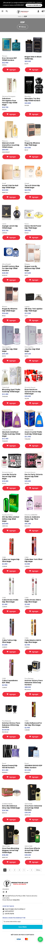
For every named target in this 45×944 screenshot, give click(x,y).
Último (38, 870)
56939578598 (8, 913)
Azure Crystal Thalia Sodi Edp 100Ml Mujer (33, 433)
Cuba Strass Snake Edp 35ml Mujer (10, 601)
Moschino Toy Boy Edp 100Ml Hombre (32, 100)
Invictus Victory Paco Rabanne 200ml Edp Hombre (11, 725)
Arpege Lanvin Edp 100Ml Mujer (10, 227)
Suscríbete (22, 927)
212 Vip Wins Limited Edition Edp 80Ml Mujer (10, 519)
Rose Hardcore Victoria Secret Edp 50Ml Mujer (33, 392)
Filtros (22, 27)
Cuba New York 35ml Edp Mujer (33, 560)
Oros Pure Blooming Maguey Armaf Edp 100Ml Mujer (10, 850)
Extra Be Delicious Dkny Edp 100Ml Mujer (11, 807)
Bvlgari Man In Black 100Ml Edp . (33, 58)
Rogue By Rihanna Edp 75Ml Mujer (32, 144)
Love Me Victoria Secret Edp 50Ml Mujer (9, 476)
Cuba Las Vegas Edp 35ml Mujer (10, 560)
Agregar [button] (11, 70)
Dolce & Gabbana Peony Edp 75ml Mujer (32, 519)
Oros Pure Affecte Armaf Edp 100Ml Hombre (32, 850)
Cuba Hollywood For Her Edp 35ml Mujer (33, 724)
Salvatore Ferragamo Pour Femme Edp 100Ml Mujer (9, 102)
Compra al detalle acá (34, 5)
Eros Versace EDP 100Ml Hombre (9, 59)
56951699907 (8, 911)
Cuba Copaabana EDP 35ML (10, 682)
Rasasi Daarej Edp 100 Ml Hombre (9, 767)
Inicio (20, 16)
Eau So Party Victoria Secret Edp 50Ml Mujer (34, 476)
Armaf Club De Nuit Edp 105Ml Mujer (10, 186)
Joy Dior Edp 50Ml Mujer (32, 350)
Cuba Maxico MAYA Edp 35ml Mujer (33, 641)
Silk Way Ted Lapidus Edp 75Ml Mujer (33, 310)
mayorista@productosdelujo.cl (13, 909)
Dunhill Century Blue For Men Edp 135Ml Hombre (10, 268)
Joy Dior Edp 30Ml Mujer (9, 350)
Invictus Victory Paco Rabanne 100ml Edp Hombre (34, 683)
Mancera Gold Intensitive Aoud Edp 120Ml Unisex (10, 145)
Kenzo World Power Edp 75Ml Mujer (33, 227)
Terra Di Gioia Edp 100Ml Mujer (32, 186)
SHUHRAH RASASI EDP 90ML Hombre (33, 767)
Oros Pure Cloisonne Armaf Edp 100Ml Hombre (33, 808)
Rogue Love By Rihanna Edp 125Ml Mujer (32, 268)
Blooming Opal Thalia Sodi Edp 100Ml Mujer (11, 391)
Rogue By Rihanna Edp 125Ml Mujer (9, 310)
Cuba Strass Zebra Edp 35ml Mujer (33, 601)
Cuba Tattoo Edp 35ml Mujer (9, 641)
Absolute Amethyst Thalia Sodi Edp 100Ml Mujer (11, 434)
